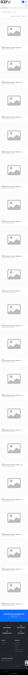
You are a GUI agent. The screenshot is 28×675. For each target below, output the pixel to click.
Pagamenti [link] (17, 644)
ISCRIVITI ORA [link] (14, 616)
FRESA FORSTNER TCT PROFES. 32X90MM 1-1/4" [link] (12, 430)
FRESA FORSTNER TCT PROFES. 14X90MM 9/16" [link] (12, 47)
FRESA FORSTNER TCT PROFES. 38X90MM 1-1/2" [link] (12, 569)
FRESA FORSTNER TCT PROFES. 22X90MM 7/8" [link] (11, 221)
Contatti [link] (3, 644)
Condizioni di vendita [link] (19, 649)
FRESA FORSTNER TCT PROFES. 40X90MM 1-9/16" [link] (12, 604)
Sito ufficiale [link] (4, 642)
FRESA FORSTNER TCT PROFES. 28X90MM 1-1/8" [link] (12, 360)
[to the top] (26, 664)
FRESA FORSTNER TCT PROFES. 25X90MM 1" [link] (11, 291)
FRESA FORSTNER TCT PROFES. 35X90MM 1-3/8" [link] (12, 499)
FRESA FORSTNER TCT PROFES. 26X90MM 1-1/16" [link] (12, 325)
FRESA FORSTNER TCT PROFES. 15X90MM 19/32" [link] (12, 82)
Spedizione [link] (17, 646)
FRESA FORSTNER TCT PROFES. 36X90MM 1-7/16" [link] (12, 534)
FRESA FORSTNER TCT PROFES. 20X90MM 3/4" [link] (11, 186)
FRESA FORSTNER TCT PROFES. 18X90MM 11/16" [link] (12, 152)
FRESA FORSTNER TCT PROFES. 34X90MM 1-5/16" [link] (12, 464)
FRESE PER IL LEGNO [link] (4, 7)
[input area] (13, 5)
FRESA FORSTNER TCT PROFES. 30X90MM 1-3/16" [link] (12, 395)
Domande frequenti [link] (19, 651)
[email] (26, 662)
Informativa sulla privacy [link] (21, 670)
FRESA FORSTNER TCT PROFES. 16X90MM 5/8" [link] (11, 117)
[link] (6, 2)
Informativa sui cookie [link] (4, 671)
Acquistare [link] (17, 642)
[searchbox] (11, 13)
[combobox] (6, 12)
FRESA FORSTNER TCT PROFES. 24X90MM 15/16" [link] (12, 256)
